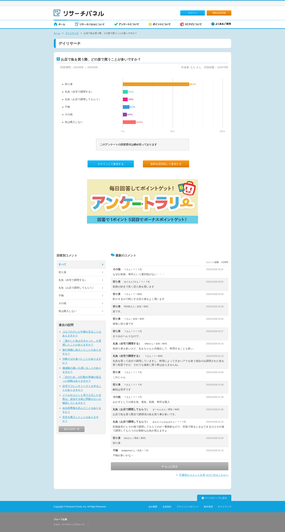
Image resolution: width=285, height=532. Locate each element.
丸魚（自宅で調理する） (79, 91)
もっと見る (170, 466)
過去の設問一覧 (71, 429)
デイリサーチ (72, 33)
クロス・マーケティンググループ (69, 524)
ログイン (192, 13)
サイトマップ (224, 506)
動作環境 (208, 506)
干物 (67, 106)
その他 (69, 114)
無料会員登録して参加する (166, 163)
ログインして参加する (111, 163)
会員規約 (166, 506)
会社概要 (152, 506)
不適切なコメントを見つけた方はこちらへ (203, 474)
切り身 (69, 84)
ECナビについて (191, 24)
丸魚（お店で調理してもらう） (83, 99)
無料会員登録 (219, 13)
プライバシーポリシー (188, 506)
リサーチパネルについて (90, 24)
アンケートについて (126, 24)
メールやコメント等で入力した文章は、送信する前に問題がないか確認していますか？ (81, 399)
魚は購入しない (74, 121)
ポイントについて (160, 24)
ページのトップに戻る (214, 498)
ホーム (60, 24)
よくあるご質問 (221, 24)
